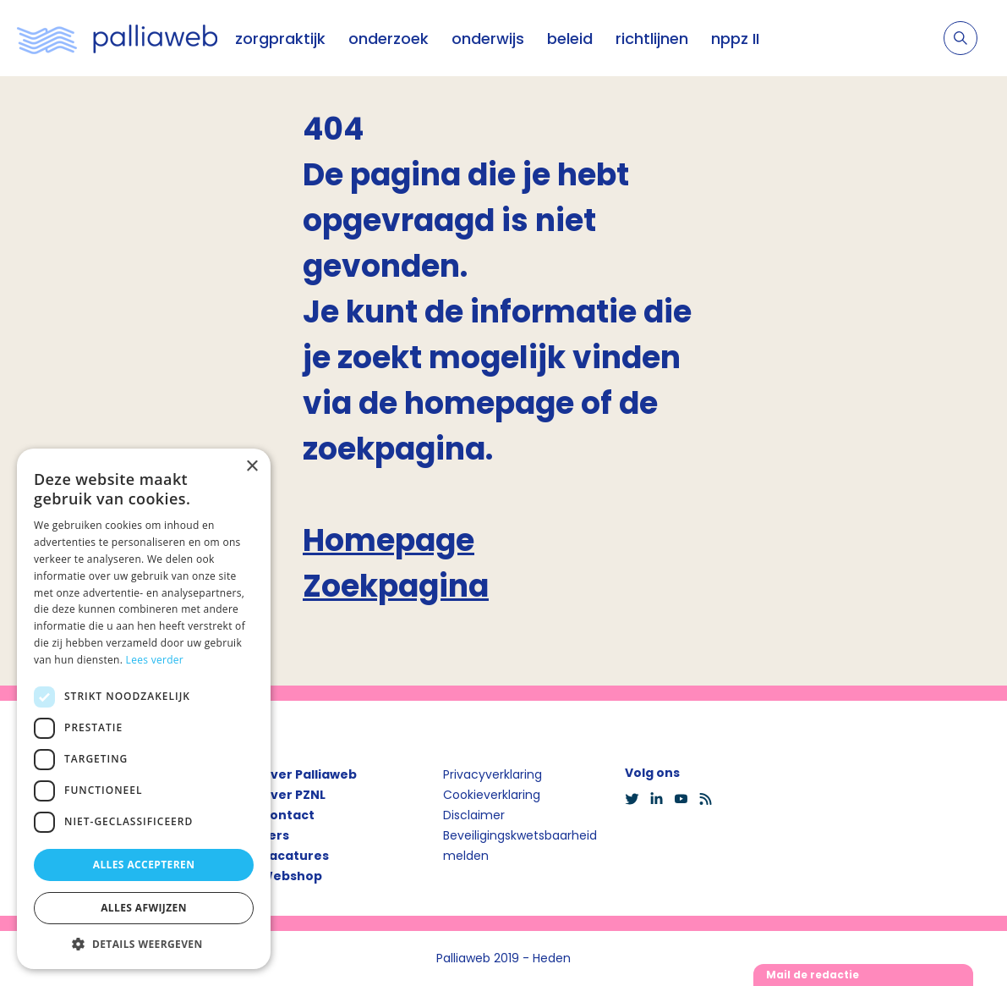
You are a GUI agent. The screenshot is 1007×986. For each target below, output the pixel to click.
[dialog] (144, 709)
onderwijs (488, 38)
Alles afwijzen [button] (144, 908)
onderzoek (388, 38)
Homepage (388, 540)
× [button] (251, 466)
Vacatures (294, 855)
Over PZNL (293, 794)
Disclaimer (474, 815)
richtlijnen (652, 38)
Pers (274, 835)
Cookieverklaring (491, 794)
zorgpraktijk (280, 38)
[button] (144, 943)
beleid (570, 38)
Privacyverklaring (492, 774)
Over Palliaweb (308, 774)
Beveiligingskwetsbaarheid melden (520, 845)
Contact (287, 815)
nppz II (735, 38)
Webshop (291, 876)
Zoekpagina (396, 586)
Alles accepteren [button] (144, 864)
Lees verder (155, 660)
